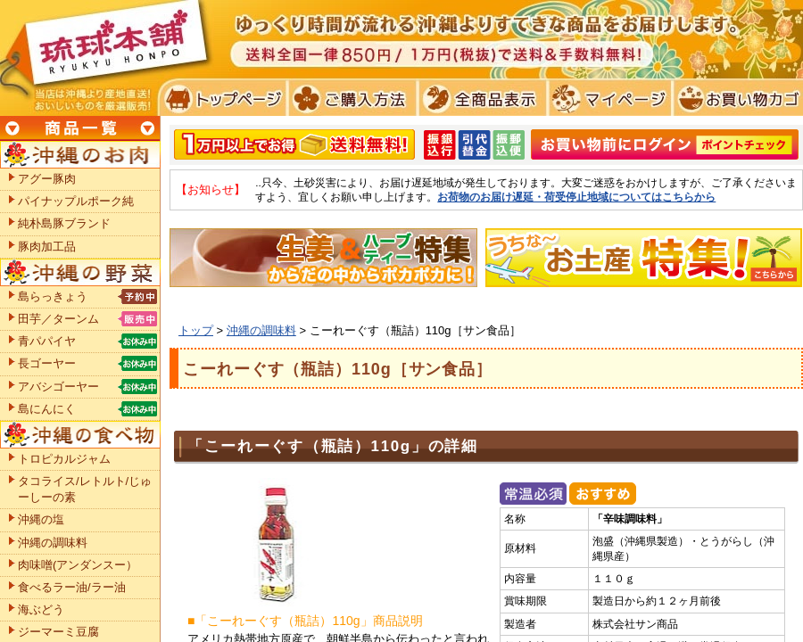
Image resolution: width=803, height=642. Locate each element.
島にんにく (47, 409)
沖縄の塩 (41, 519)
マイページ (607, 98)
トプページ (222, 98)
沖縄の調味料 (261, 330)
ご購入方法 (350, 98)
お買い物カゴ (736, 98)
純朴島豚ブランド (64, 223)
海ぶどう (41, 609)
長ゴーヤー (47, 363)
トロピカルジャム (64, 458)
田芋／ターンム (58, 318)
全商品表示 (479, 98)
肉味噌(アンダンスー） (77, 565)
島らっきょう (52, 296)
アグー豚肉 (47, 178)
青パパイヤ (47, 341)
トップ (195, 330)
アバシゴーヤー (58, 386)
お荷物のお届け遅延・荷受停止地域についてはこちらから (576, 196)
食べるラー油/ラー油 (72, 587)
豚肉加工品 (47, 246)
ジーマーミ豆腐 (58, 631)
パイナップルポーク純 (76, 201)
